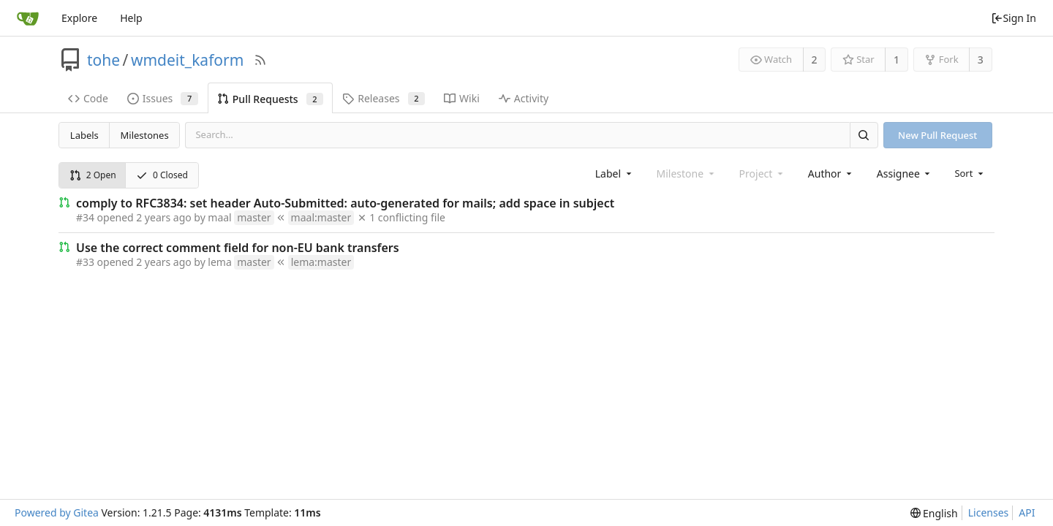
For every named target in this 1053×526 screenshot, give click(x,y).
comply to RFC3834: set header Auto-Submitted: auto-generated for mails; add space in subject (345, 203)
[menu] (970, 173)
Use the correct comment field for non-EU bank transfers (237, 247)
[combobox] (615, 173)
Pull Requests (270, 99)
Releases (383, 98)
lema (219, 262)
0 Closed (162, 175)
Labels (84, 135)
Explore (79, 18)
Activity (523, 98)
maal (219, 217)
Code (88, 98)
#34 (85, 217)
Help (131, 18)
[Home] (27, 18)
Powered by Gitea (57, 512)
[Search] (864, 135)
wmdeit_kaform (187, 60)
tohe (103, 60)
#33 (85, 262)
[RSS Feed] (260, 59)
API (1027, 512)
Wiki (462, 98)
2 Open (92, 175)
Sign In (1013, 18)
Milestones (145, 135)
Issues (162, 98)
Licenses (988, 512)
